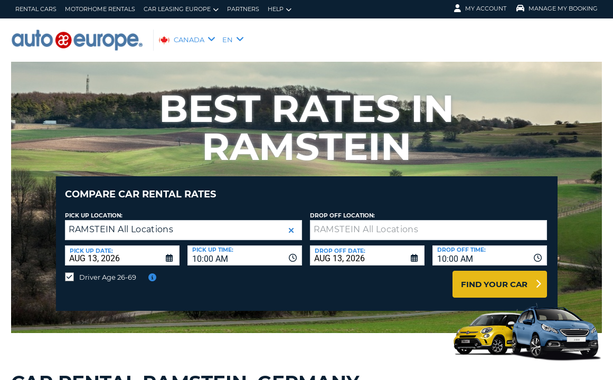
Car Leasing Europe (181, 9)
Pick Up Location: (93, 207)
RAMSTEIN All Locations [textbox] (121, 221)
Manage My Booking (557, 8)
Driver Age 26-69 (107, 269)
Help (279, 9)
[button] (291, 222)
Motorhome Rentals (100, 9)
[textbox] (428, 222)
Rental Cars (35, 9)
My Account (480, 8)
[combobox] (244, 247)
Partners (243, 9)
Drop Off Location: (342, 207)
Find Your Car (494, 276)
